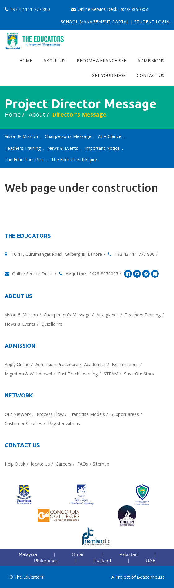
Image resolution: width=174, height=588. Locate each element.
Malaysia (28, 554)
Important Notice (102, 148)
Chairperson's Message (67, 315)
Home (25, 60)
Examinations (125, 364)
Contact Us (150, 75)
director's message (79, 114)
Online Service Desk (109, 9)
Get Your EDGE (108, 75)
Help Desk (15, 464)
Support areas (125, 414)
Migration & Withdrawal (28, 374)
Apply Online (17, 364)
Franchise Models (87, 414)
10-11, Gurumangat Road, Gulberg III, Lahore (56, 254)
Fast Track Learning (78, 374)
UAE (150, 560)
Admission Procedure (56, 364)
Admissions (150, 60)
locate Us (40, 464)
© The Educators (26, 577)
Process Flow (50, 414)
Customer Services (23, 423)
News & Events (62, 148)
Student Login (151, 22)
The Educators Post (24, 160)
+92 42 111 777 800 (27, 9)
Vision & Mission (21, 136)
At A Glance (109, 136)
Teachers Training (23, 148)
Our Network (18, 414)
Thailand (101, 560)
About (36, 114)
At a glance (107, 315)
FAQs (82, 464)
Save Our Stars (139, 374)
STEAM (111, 374)
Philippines (46, 560)
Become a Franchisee (101, 60)
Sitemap (101, 464)
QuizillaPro (52, 324)
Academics (95, 364)
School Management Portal (94, 22)
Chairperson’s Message (68, 136)
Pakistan (128, 554)
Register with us (64, 423)
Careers (63, 464)
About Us (54, 60)
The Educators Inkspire (74, 160)
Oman (78, 554)
